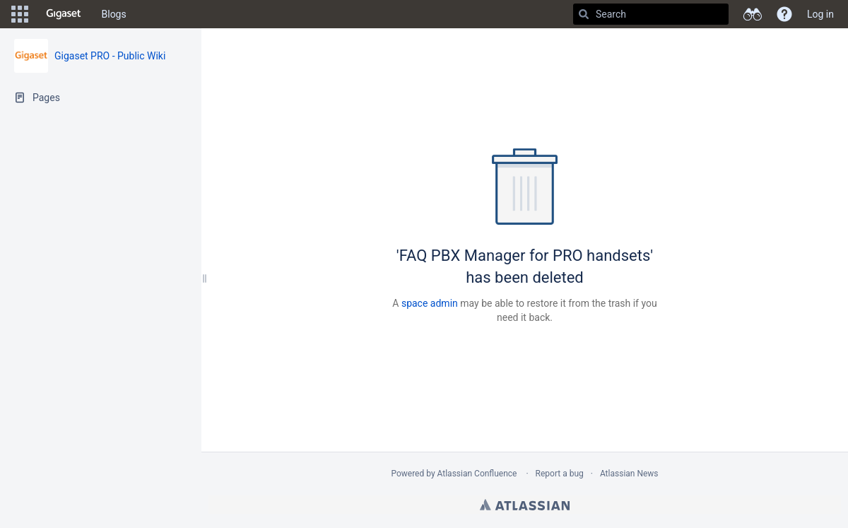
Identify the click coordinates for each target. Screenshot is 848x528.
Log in (820, 14)
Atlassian (525, 504)
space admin (429, 303)
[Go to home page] (64, 14)
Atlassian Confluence (477, 474)
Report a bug (560, 474)
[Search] (583, 14)
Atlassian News (629, 474)
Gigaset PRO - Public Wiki (109, 55)
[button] (20, 14)
